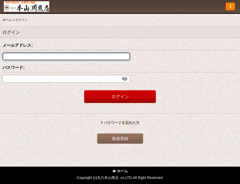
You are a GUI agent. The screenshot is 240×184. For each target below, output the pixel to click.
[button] (230, 6)
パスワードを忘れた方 (120, 123)
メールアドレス (17, 45)
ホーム (120, 171)
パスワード (13, 67)
